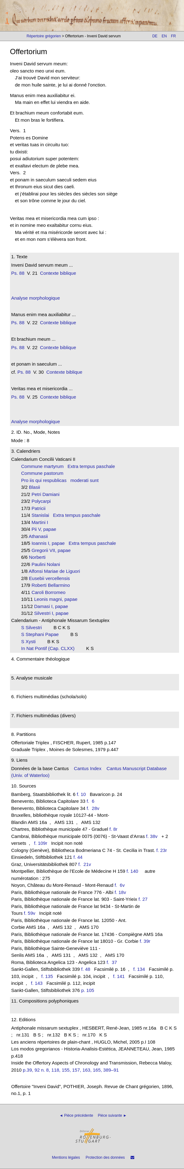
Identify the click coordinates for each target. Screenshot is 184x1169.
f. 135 (47, 976)
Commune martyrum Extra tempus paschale (68, 466)
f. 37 (113, 962)
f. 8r (113, 829)
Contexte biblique (58, 273)
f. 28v (94, 808)
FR (173, 36)
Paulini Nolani (47, 564)
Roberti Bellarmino (52, 585)
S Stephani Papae (41, 634)
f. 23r (161, 850)
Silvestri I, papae (53, 613)
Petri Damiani (47, 494)
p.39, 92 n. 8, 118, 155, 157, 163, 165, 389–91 (71, 1070)
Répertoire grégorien (44, 36)
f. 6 (92, 801)
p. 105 (87, 990)
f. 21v (86, 864)
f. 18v (120, 892)
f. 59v (29, 913)
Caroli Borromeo (50, 592)
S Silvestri (33, 627)
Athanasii (40, 536)
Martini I (41, 522)
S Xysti (30, 641)
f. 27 (142, 899)
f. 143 (37, 983)
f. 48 (85, 969)
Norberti (39, 557)
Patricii (40, 508)
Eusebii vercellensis (51, 578)
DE (155, 36)
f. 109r (40, 843)
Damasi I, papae (53, 606)
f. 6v (121, 885)
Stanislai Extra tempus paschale (65, 515)
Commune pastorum (44, 473)
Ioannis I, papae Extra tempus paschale (73, 543)
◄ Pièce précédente (76, 1115)
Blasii (36, 487)
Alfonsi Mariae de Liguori (56, 571)
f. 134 (139, 969)
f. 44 (77, 857)
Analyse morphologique (35, 298)
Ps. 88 (18, 273)
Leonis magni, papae (57, 599)
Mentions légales (66, 1157)
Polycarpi (42, 501)
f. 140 (132, 871)
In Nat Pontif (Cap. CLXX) (49, 648)
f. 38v (152, 836)
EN (164, 36)
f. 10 (81, 794)
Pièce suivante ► (112, 1115)
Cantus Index (87, 768)
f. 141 (119, 976)
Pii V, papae (45, 529)
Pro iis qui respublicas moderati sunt (60, 480)
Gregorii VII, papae (52, 550)
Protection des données (105, 1157)
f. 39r (145, 941)
